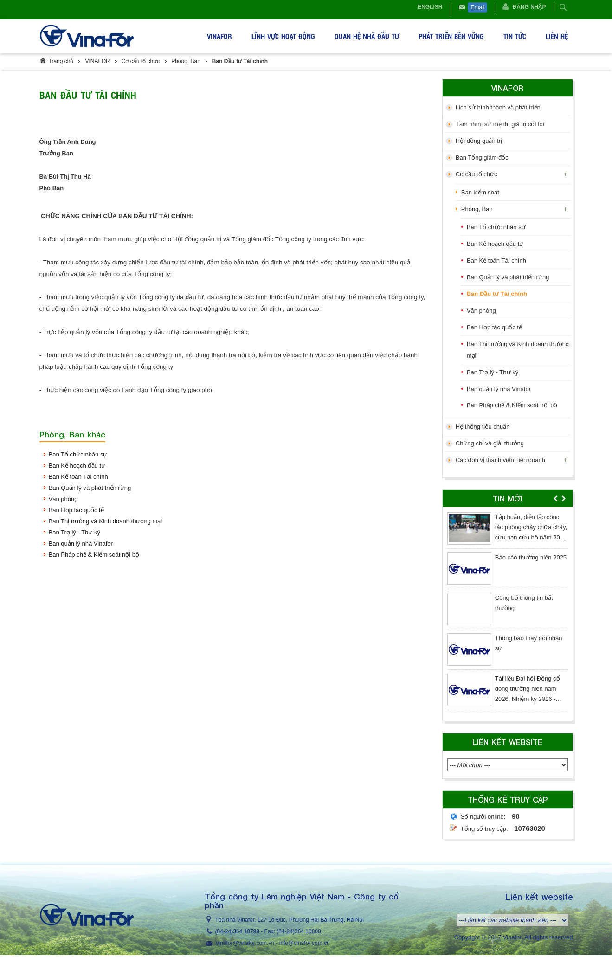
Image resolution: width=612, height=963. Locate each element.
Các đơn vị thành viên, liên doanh (500, 459)
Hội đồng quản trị (479, 140)
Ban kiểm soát (480, 192)
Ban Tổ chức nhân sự (78, 454)
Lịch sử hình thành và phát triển (498, 107)
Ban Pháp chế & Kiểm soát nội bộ (94, 554)
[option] (507, 613)
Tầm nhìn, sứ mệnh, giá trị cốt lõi (500, 124)
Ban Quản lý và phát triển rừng (90, 487)
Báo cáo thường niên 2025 (531, 557)
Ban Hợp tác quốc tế (76, 510)
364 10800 (308, 931)
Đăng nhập (529, 7)
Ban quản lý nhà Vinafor (81, 543)
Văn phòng (63, 498)
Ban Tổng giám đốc (482, 157)
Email (477, 7)
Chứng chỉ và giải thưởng (490, 443)
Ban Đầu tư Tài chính (240, 61)
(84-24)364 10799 (237, 931)
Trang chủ (61, 61)
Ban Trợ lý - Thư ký (74, 532)
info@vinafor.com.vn (304, 943)
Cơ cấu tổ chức (141, 61)
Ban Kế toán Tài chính (78, 476)
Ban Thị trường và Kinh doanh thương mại (105, 521)
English (430, 7)
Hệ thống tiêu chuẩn (483, 426)
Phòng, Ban (185, 61)
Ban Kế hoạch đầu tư (77, 465)
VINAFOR (97, 61)
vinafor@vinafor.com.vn (245, 943)
